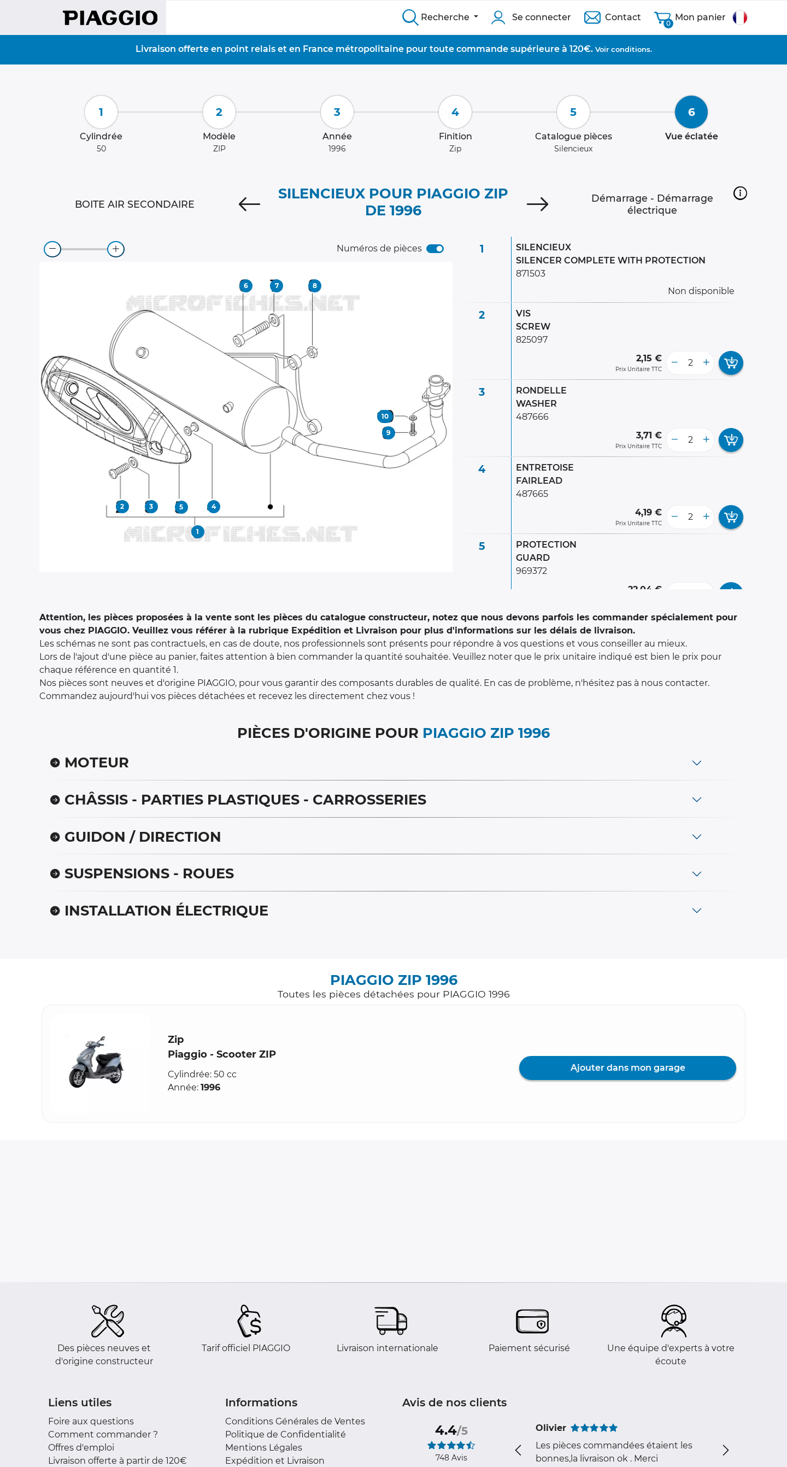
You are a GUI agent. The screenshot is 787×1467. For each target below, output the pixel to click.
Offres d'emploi (81, 1447)
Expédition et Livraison (275, 1461)
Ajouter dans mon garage (628, 1068)
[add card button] (731, 363)
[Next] (537, 204)
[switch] (435, 248)
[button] (740, 193)
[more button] (706, 363)
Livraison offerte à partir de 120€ (117, 1461)
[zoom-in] (116, 249)
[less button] (674, 363)
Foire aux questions (91, 1421)
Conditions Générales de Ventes (295, 1421)
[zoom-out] (52, 249)
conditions (630, 49)
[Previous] (249, 204)
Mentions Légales (263, 1447)
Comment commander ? (103, 1434)
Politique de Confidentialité (285, 1434)
